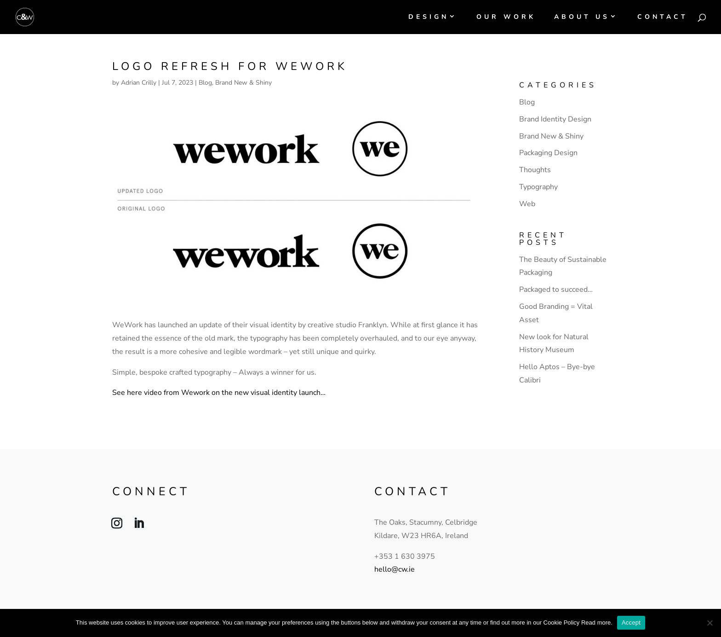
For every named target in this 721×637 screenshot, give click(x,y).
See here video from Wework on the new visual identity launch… (219, 393)
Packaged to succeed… (556, 289)
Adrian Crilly (138, 82)
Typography (538, 187)
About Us (582, 17)
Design (428, 17)
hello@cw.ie (394, 569)
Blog (205, 82)
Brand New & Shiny (243, 82)
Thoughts (535, 170)
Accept (631, 622)
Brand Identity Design (555, 119)
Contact (662, 17)
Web (527, 204)
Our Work (506, 17)
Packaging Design (548, 153)
